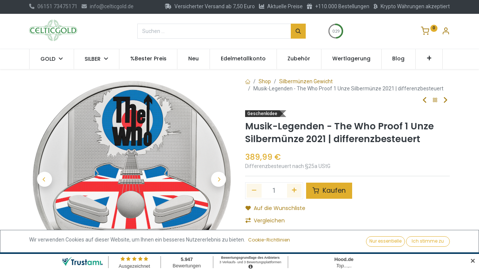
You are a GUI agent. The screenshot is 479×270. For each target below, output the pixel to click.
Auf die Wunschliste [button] (275, 208)
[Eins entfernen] (254, 190)
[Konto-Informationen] (446, 32)
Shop (265, 81)
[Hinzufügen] (294, 190)
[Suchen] (298, 31)
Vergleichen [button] (265, 220)
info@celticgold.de (108, 6)
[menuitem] (148, 59)
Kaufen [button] (329, 190)
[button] (429, 59)
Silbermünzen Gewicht (306, 81)
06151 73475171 (53, 6)
